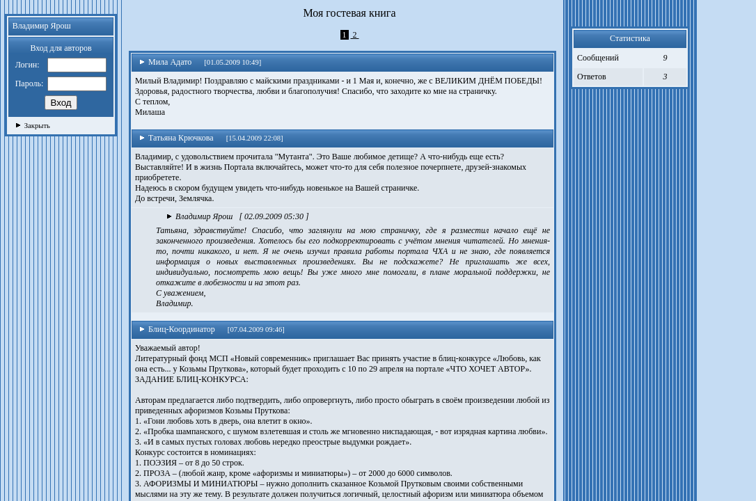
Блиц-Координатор (177, 329)
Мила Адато (165, 62)
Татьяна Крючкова (176, 138)
